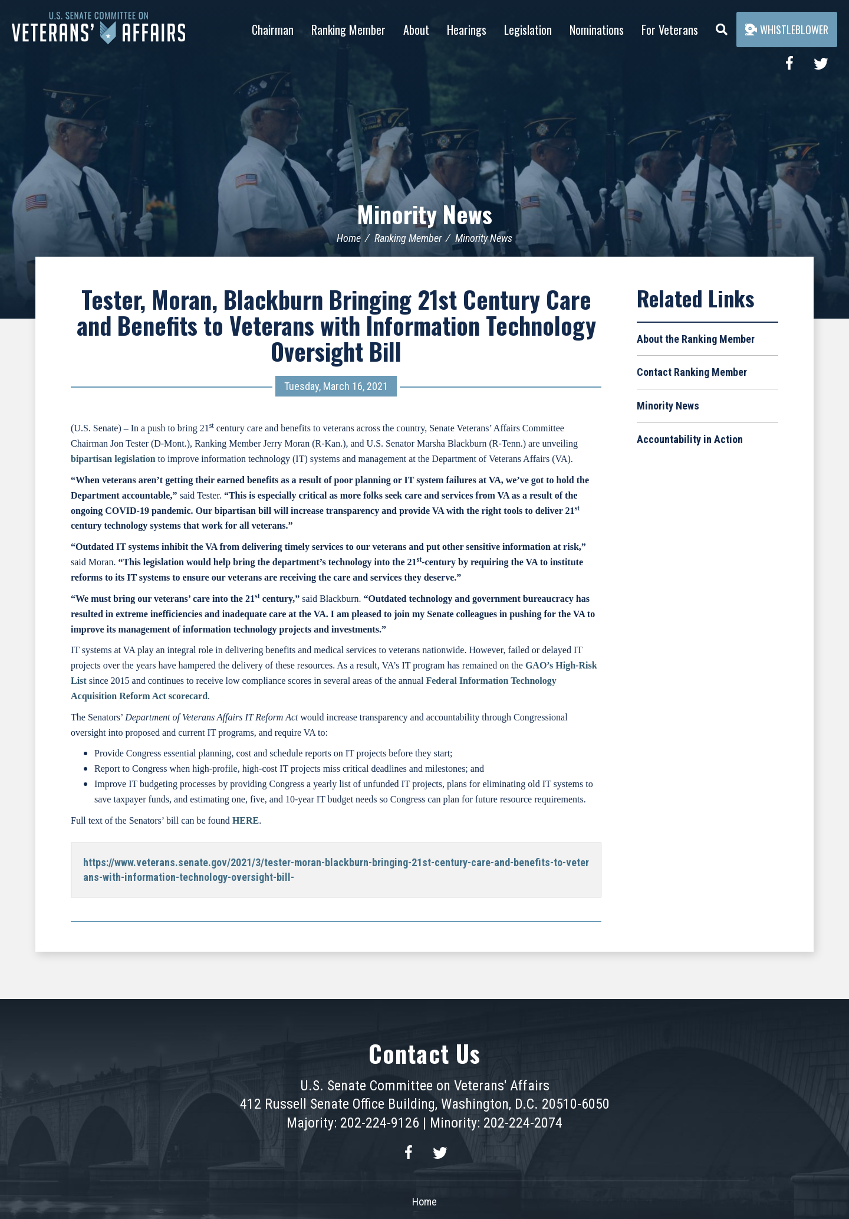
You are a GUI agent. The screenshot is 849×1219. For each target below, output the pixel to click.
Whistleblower (786, 29)
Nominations (597, 29)
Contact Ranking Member (692, 372)
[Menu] (721, 26)
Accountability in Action (690, 438)
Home (349, 237)
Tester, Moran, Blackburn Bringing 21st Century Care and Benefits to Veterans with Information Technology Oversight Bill (336, 324)
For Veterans (669, 29)
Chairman (273, 29)
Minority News (424, 213)
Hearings (466, 29)
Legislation (528, 29)
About (416, 29)
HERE (245, 820)
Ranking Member (348, 29)
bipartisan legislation (113, 458)
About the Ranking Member (696, 338)
